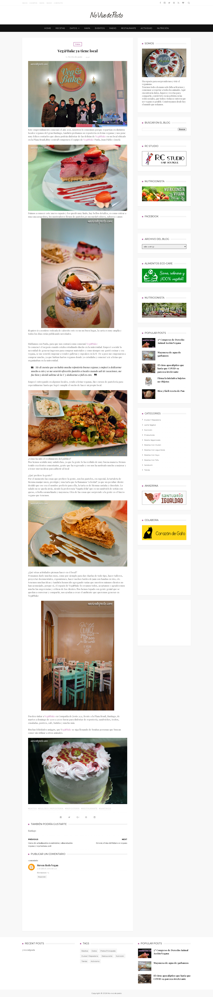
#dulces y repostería (50, 808)
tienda (147, 470)
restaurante (128, 28)
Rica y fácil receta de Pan (171, 390)
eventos (100, 28)
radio (112, 28)
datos (73, 28)
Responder (42, 877)
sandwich (148, 465)
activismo (146, 28)
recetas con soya (151, 455)
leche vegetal (150, 425)
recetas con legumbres (154, 450)
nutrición (163, 28)
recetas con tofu (151, 460)
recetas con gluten (152, 445)
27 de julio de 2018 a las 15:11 (47, 868)
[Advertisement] (164, 571)
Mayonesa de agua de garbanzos (171, 962)
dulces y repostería (152, 420)
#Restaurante (89, 808)
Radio (49, 3)
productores (149, 435)
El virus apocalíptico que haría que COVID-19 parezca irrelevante (171, 368)
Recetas (85, 951)
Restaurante (107, 956)
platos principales (108, 951)
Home (47, 28)
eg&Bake (66, 729)
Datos (77, 44)
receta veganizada (152, 440)
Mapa (41, 3)
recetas (60, 28)
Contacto (58, 3)
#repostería (72, 808)
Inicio (24, 3)
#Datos (32, 808)
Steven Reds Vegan (47, 865)
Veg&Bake (100, 136)
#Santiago (105, 808)
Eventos (33, 3)
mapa (87, 28)
